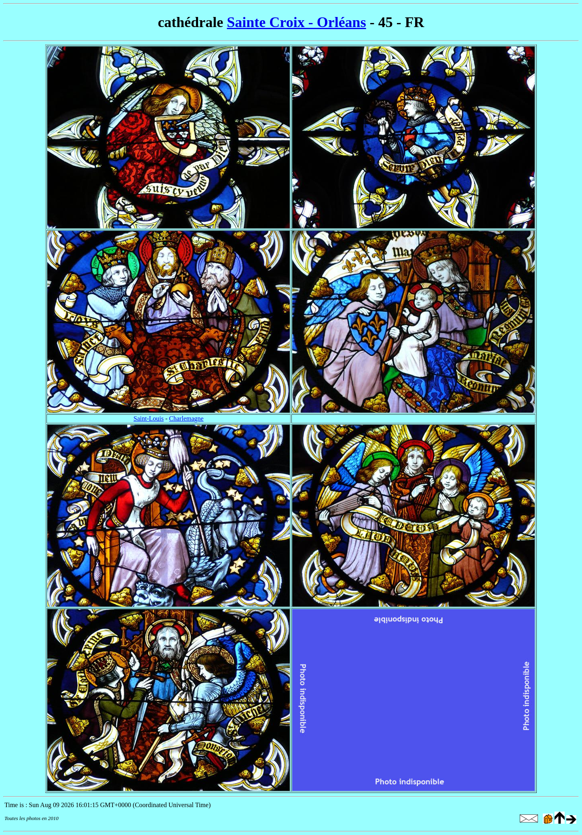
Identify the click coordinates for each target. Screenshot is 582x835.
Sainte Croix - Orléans (296, 22)
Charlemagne (186, 418)
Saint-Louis (148, 418)
